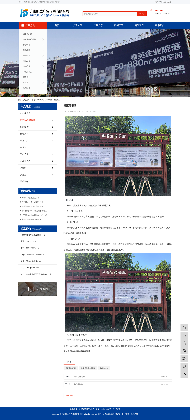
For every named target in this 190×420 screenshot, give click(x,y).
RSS (164, 2)
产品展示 (98, 25)
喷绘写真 (26, 56)
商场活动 (26, 61)
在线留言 (107, 409)
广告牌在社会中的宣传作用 (32, 202)
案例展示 (118, 25)
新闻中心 (99, 409)
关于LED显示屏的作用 (31, 198)
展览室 (25, 83)
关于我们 (82, 409)
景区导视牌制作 (70, 368)
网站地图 (158, 2)
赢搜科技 (134, 414)
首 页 (33, 100)
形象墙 (25, 77)
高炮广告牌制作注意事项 (31, 219)
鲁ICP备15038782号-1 (112, 414)
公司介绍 (77, 25)
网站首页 (73, 409)
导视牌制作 (78, 384)
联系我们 (159, 25)
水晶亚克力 (27, 72)
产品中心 (90, 409)
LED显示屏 (27, 34)
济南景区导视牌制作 (88, 368)
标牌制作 (26, 45)
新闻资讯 (139, 25)
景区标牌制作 (79, 377)
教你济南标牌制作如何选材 (32, 206)
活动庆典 (26, 50)
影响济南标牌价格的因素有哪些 (34, 211)
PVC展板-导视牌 (29, 39)
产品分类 (30, 25)
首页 (57, 25)
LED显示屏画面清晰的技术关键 (34, 215)
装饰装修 (26, 88)
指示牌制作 (104, 368)
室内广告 (26, 66)
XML (169, 2)
